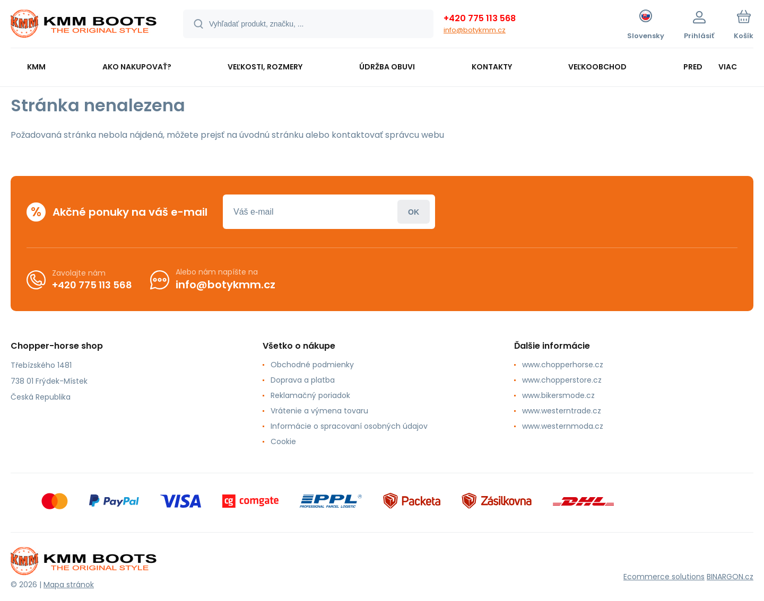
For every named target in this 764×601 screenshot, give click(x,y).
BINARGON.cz (730, 576)
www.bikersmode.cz (558, 395)
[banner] (84, 25)
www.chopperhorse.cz (562, 364)
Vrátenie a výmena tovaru (319, 410)
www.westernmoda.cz (562, 426)
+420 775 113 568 (480, 18)
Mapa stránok (69, 584)
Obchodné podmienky (312, 364)
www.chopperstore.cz (562, 380)
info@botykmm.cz (475, 30)
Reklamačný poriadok (310, 395)
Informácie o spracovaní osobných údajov (349, 426)
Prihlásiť (413, 212)
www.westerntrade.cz (561, 410)
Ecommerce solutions (664, 576)
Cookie (283, 441)
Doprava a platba (303, 380)
